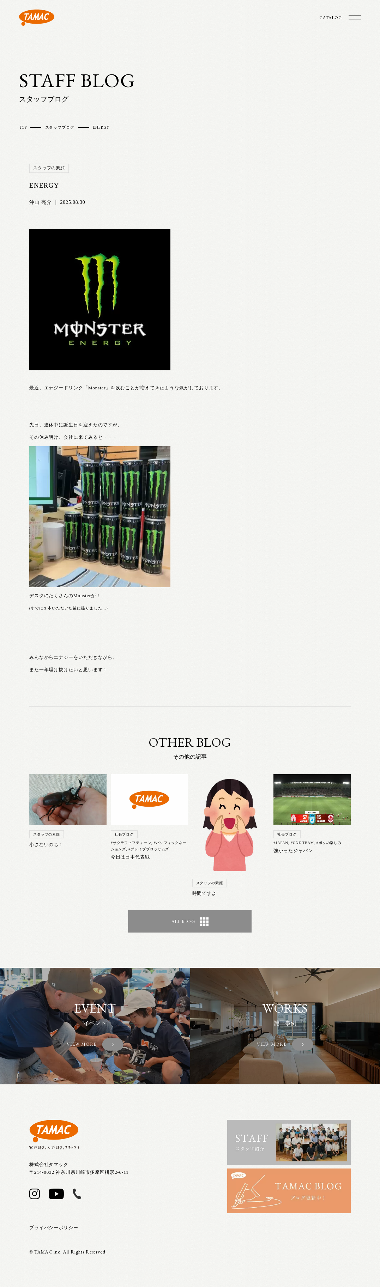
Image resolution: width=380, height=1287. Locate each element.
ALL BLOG (190, 921)
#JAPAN (280, 843)
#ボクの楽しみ (329, 843)
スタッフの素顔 (49, 168)
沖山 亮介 (40, 202)
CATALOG (330, 17)
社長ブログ (124, 834)
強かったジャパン (293, 850)
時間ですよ (204, 893)
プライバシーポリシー (53, 1227)
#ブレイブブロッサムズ (148, 849)
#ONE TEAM (302, 843)
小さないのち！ (46, 844)
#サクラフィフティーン (131, 843)
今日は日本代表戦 (130, 857)
